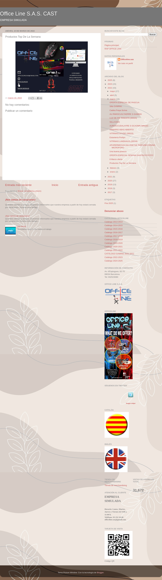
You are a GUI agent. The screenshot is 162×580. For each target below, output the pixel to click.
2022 (110, 88)
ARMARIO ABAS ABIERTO (122, 130)
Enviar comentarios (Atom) (29, 191)
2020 (110, 181)
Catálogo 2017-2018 (114, 236)
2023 (110, 84)
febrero (113, 168)
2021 (110, 177)
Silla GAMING (116, 106)
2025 (110, 80)
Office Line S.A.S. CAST (28, 14)
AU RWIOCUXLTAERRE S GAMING (126, 114)
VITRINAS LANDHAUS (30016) (124, 141)
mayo (112, 91)
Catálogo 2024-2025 (114, 261)
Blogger (100, 572)
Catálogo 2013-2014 (114, 222)
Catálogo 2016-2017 (114, 232)
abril (112, 95)
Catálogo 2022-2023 (114, 257)
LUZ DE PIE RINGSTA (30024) (123, 118)
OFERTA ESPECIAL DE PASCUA (124, 102)
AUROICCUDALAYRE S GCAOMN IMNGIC (129, 126)
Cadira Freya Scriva (118, 110)
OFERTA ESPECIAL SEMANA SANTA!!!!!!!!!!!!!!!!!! (131, 155)
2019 (110, 184)
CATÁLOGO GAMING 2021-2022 (119, 254)
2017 (110, 192)
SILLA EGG (115, 122)
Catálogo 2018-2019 (114, 239)
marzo (113, 99)
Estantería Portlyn (117, 137)
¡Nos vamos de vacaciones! (20, 199)
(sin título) (21, 226)
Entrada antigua (88, 184)
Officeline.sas (127, 59)
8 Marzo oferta (116, 159)
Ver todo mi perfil (125, 63)
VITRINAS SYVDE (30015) (121, 133)
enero (113, 172)
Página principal (112, 45)
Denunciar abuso (114, 211)
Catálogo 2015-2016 (114, 229)
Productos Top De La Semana (123, 163)
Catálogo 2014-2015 (114, 225)
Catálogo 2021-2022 (114, 250)
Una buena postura (118, 151)
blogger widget (130, 403)
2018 (110, 188)
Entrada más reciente (18, 184)
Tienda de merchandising (116, 485)
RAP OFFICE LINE (113, 49)
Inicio (55, 184)
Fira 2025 (109, 203)
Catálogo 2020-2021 (114, 247)
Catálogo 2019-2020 (114, 243)
